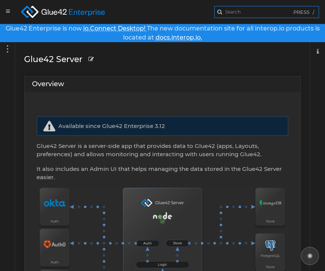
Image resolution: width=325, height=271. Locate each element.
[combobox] (266, 12)
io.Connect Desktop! (115, 28)
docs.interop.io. (179, 37)
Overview (48, 84)
